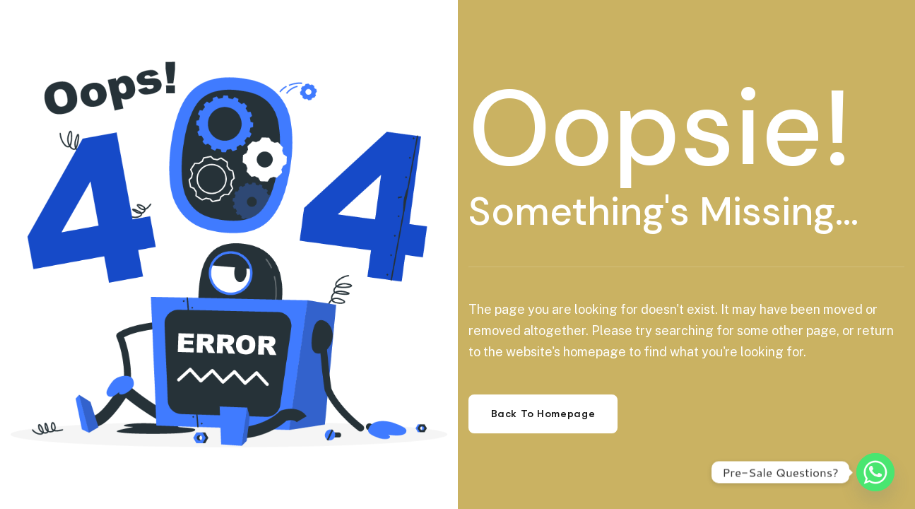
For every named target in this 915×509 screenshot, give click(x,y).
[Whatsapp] (875, 472)
